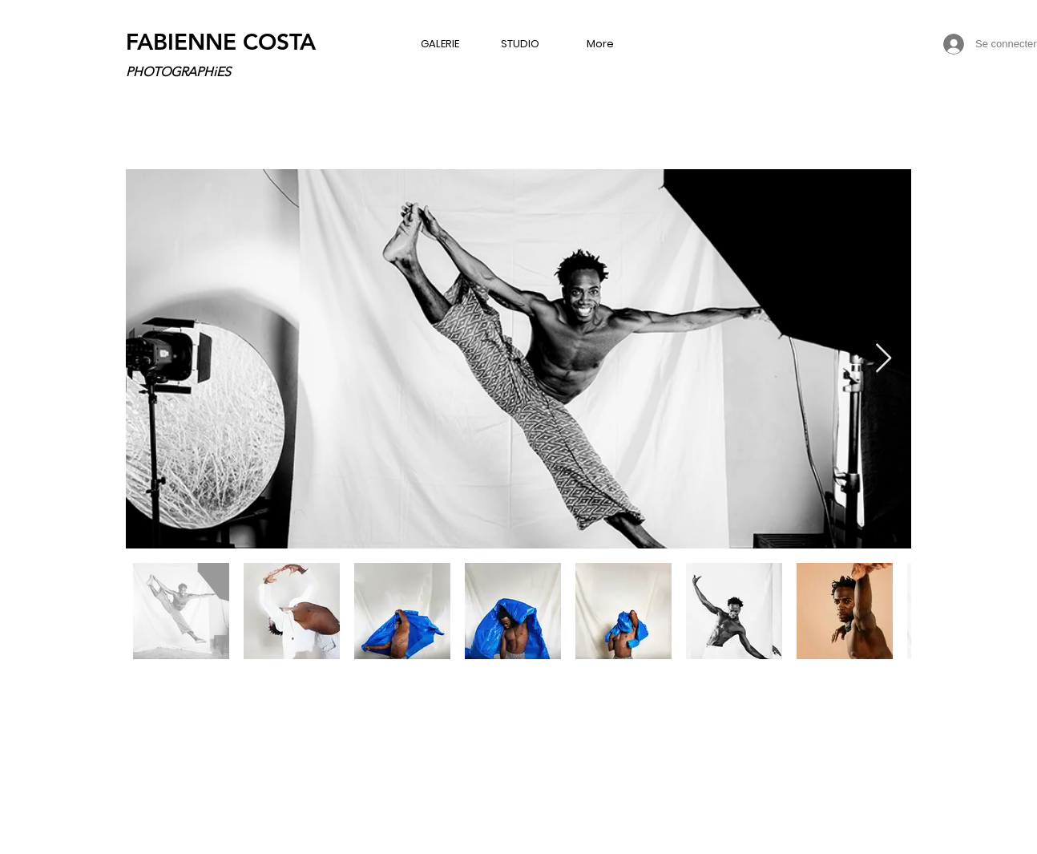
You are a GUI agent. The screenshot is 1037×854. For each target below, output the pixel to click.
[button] (440, 44)
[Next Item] (883, 358)
